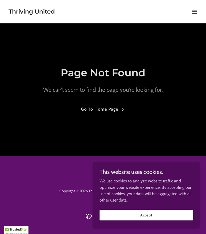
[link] (32, 12)
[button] (194, 11)
